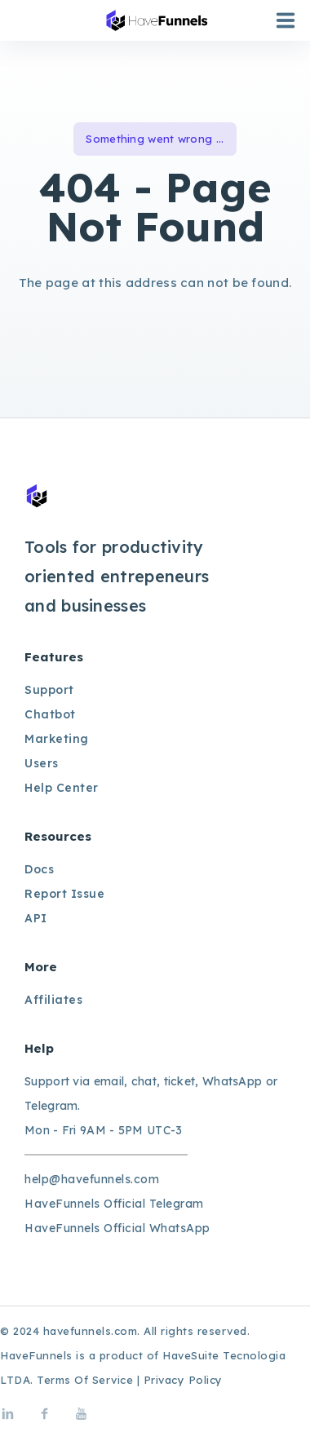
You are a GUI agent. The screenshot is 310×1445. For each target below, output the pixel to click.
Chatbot (50, 714)
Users (41, 763)
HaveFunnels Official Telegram (114, 1203)
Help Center (61, 787)
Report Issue (64, 893)
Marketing (56, 738)
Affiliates (53, 999)
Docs (39, 869)
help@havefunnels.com (91, 1179)
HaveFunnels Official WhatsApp (117, 1228)
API (35, 918)
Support (49, 690)
